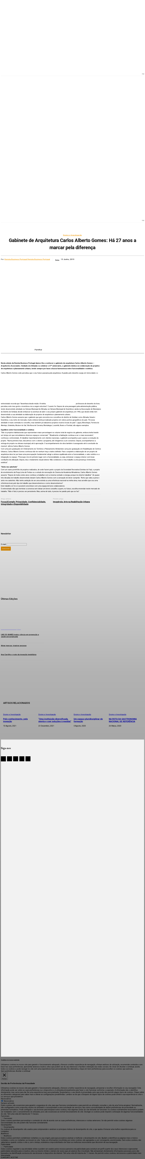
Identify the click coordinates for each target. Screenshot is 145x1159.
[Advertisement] (22, 681)
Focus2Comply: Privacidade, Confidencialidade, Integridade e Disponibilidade (23, 503)
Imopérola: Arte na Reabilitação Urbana (71, 502)
